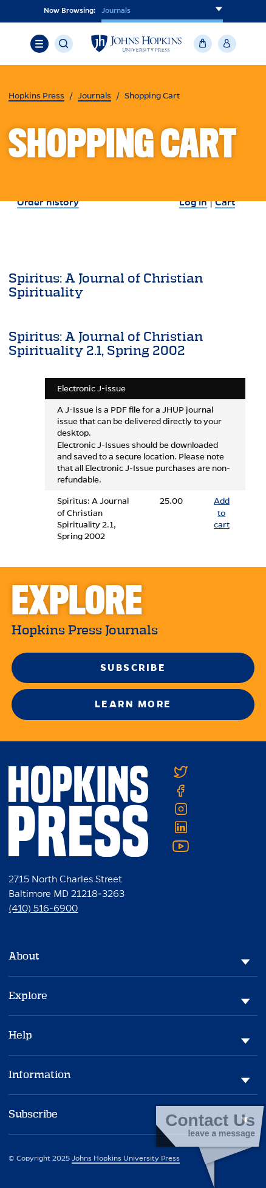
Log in (193, 202)
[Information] (245, 1080)
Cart (225, 202)
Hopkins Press (36, 95)
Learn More (133, 704)
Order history (48, 202)
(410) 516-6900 (43, 908)
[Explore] (245, 1001)
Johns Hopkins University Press (126, 1158)
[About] (245, 961)
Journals (94, 95)
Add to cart (222, 512)
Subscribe (133, 667)
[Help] (245, 1040)
